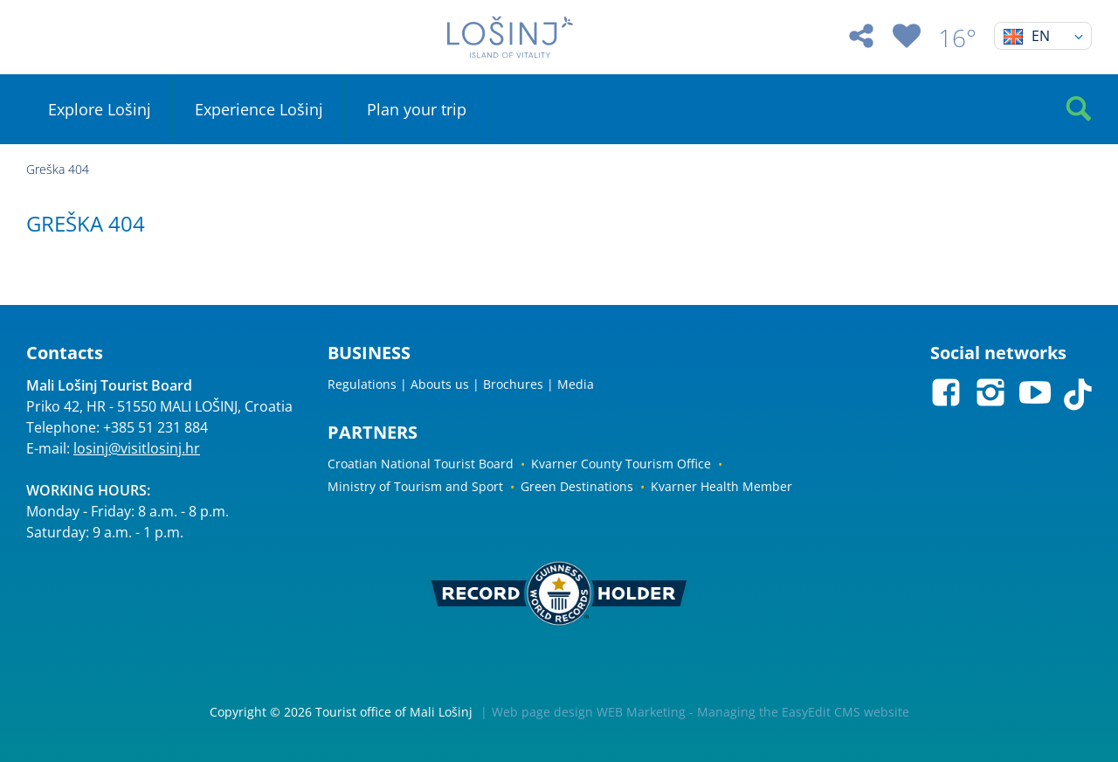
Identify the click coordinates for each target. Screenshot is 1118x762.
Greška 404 (57, 169)
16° (957, 37)
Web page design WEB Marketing (589, 711)
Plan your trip (416, 109)
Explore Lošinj (99, 109)
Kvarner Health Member (721, 486)
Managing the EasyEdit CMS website (803, 711)
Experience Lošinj (259, 109)
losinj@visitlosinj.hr (136, 448)
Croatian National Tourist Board (421, 463)
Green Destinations (577, 486)
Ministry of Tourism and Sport (415, 486)
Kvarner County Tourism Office (621, 463)
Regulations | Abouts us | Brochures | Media (461, 384)
